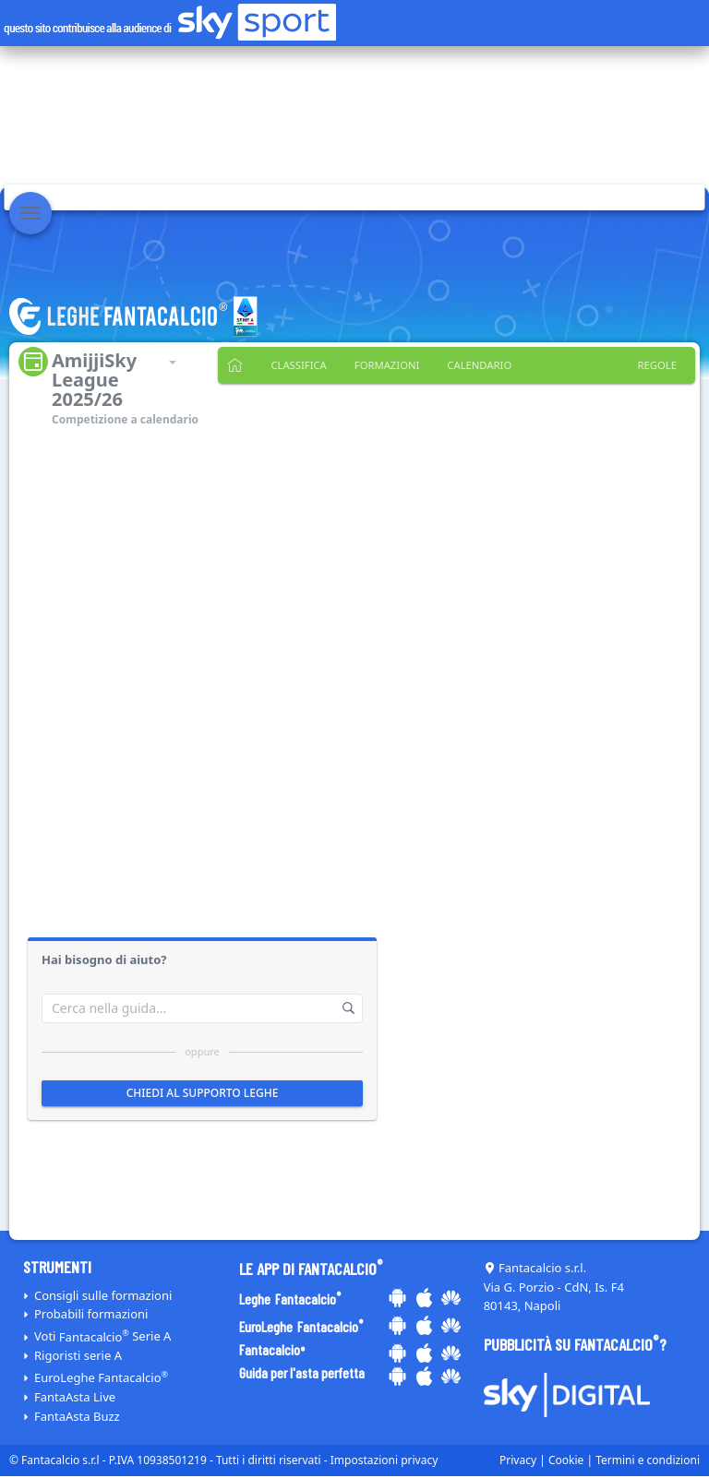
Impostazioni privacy (384, 1460)
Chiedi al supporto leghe (202, 1093)
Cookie (565, 1460)
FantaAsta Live (74, 1397)
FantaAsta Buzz (77, 1416)
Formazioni (379, 365)
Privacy (517, 1460)
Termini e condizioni (647, 1460)
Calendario (466, 365)
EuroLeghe (101, 1377)
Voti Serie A (102, 1337)
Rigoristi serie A (78, 1355)
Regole (659, 365)
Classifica (295, 365)
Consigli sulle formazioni (103, 1295)
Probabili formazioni (91, 1313)
